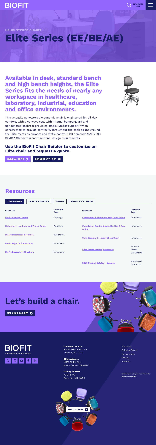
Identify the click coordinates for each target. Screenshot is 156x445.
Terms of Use (128, 354)
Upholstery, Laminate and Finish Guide (25, 226)
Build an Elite (17, 159)
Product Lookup (82, 201)
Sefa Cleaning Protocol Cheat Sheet (100, 238)
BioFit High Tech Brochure (19, 243)
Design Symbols (38, 201)
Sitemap (126, 361)
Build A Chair (78, 409)
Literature (14, 201)
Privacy (125, 357)
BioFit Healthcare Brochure (19, 235)
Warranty (126, 346)
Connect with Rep (48, 159)
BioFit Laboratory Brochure (19, 252)
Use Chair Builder (20, 313)
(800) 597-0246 (79, 349)
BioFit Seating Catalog (16, 217)
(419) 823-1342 (75, 352)
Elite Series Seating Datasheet (98, 249)
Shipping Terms (129, 350)
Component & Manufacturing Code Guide (103, 217)
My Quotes (138, 5)
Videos (60, 201)
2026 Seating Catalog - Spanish (98, 263)
